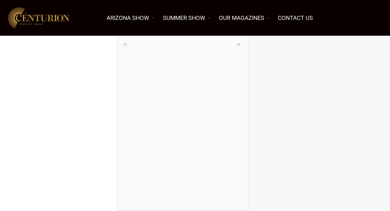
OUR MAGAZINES (241, 17)
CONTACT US (295, 17)
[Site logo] (39, 17)
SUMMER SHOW (184, 17)
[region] (319, 123)
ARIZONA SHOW (128, 17)
